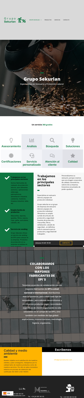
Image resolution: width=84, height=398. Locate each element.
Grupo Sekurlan (35, 20)
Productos (48, 20)
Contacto (66, 20)
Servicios (57, 20)
